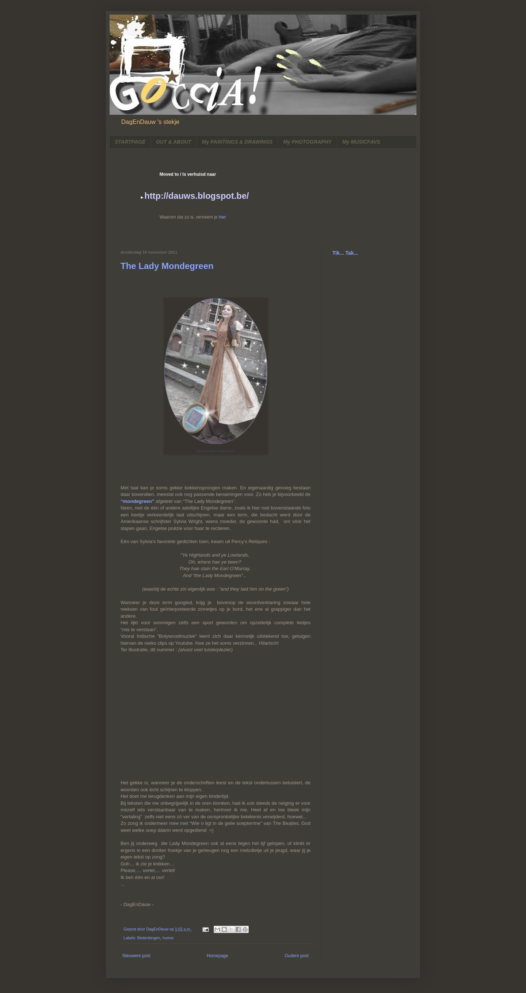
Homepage (217, 955)
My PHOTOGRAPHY (307, 142)
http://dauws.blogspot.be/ (196, 196)
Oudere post (297, 955)
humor (168, 938)
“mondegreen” (137, 501)
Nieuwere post (136, 955)
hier (222, 217)
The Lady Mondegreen (167, 266)
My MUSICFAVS (361, 142)
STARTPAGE (130, 142)
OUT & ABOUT (173, 142)
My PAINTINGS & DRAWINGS (237, 142)
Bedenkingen (148, 938)
